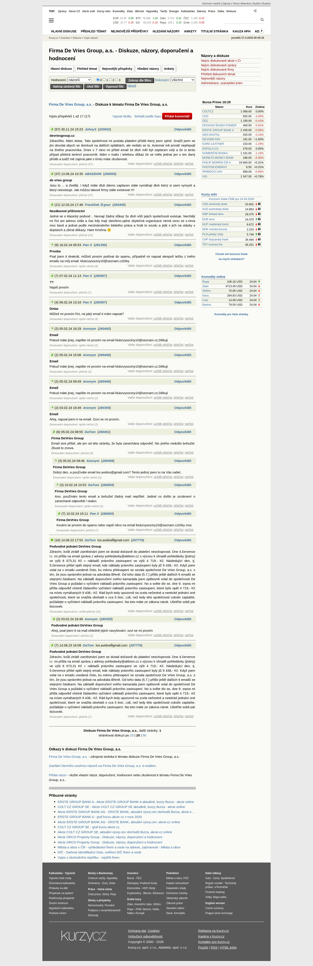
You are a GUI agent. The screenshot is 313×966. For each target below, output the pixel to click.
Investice (65, 38)
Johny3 (90, 129)
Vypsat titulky (122, 116)
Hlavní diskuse (61, 68)
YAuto (236, 3)
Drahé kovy (134, 899)
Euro (105, 883)
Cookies (154, 931)
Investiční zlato (143, 904)
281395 (100, 245)
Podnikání (172, 873)
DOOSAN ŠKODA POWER (219, 125)
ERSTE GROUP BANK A (218, 130)
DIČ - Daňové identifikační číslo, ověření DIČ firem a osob (99, 852)
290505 (109, 174)
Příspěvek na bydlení (61, 893)
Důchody (93, 915)
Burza (130, 878)
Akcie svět (88, 11)
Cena (216, 878)
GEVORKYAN (211, 139)
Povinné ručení (57, 913)
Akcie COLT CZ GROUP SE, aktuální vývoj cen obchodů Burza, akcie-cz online (115, 832)
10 (132, 735)
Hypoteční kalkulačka (61, 908)
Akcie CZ (74, 11)
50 (144, 735)
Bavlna (206, 304)
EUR (115, 18)
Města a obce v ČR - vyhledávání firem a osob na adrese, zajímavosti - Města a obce (119, 847)
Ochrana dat (137, 931)
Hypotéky (152, 11)
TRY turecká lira (212, 244)
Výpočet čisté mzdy (60, 878)
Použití (203, 947)
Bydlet (256, 3)
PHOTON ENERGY (214, 167)
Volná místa (104, 889)
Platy (113, 894)
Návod (131, 85)
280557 (100, 276)
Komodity (119, 11)
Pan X (87, 245)
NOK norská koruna (214, 229)
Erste (187, 22)
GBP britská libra (212, 214)
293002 (104, 129)
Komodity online (213, 276)
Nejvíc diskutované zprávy (218, 65)
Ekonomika (133, 888)
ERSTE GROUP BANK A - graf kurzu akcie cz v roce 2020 (100, 817)
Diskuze (231, 11)
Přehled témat (87, 68)
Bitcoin (139, 11)
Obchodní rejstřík (211, 3)
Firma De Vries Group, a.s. (70, 104)
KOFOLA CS (210, 148)
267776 (137, 540)
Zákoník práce (174, 903)
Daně (169, 913)
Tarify (163, 11)
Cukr (205, 300)
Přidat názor (58, 775)
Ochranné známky (176, 893)
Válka (220, 11)
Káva (205, 295)
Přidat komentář (177, 116)
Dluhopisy (132, 883)
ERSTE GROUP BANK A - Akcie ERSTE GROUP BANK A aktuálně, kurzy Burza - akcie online (126, 802)
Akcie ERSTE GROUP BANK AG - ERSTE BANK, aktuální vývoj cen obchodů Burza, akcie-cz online (127, 812)
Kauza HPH (241, 31)
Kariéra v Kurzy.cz (211, 936)
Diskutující (162, 80)
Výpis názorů (91, 38)
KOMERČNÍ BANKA (215, 153)
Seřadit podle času (147, 116)
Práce (211, 11)
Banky (92, 873)
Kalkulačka (188, 11)
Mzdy (152, 888)
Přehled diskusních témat (218, 74)
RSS (214, 947)
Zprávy (62, 11)
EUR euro (208, 219)
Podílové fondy (148, 883)
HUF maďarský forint (215, 224)
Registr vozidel (214, 883)
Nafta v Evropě (135, 913)
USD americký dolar (215, 204)
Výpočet (70, 873)
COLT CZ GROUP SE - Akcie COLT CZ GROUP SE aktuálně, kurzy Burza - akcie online (121, 807)
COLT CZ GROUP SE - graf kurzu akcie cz (88, 827)
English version (215, 903)
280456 (104, 355)
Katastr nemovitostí (177, 883)
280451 (103, 432)
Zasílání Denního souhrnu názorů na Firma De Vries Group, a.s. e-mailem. (103, 766)
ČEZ (205, 120)
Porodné (110, 905)
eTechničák (221, 887)
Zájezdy (226, 3)
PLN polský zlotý (212, 234)
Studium (266, 3)
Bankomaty (106, 873)
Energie (174, 11)
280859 (107, 485)
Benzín (147, 909)
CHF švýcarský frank (215, 239)
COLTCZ (207, 111)
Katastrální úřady (176, 888)
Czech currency (214, 908)
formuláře (179, 913)
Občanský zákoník (177, 898)
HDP (145, 888)
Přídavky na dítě (58, 888)
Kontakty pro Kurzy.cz (214, 942)
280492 (104, 328)
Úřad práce (94, 894)
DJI (138, 22)
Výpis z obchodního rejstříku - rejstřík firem (88, 857)
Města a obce (174, 878)
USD (115, 22)
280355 (104, 408)
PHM (139, 909)
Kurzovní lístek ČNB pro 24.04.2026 (231, 199)
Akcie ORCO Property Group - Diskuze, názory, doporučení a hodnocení (110, 837)
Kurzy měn (209, 194)
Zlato (205, 286)
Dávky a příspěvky (99, 900)
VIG (204, 176)
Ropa (205, 281)
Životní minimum (58, 903)
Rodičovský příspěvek (61, 898)
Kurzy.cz (53, 38)
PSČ (186, 878)
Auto (208, 878)
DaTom (90, 432)
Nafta (156, 909)
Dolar (112, 883)
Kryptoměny (134, 893)
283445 (119, 205)
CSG (205, 116)
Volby (208, 897)
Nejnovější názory (213, 78)
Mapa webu (219, 897)
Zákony (201, 11)
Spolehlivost (228, 878)
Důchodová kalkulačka (62, 883)
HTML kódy (228, 947)
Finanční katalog (215, 892)
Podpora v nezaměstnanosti (104, 910)
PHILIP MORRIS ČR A (216, 162)
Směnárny (94, 883)
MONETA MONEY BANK (218, 157)
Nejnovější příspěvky (117, 68)
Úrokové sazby (96, 878)
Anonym (89, 328)
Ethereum (158, 893)
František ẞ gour (98, 205)
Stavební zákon (175, 908)
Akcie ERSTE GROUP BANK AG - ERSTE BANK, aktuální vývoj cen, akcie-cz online (119, 822)
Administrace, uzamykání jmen (222, 83)
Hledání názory (148, 68)
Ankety (169, 68)
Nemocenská (95, 905)
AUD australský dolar (215, 209)
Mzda (105, 894)
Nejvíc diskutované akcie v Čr (221, 60)
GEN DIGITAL (211, 134)
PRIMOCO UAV (212, 171)
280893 (107, 513)
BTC (138, 18)
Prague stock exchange (219, 913)
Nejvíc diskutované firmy (217, 69)
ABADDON (93, 174)
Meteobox (246, 3)
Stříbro (206, 290)
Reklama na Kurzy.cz (213, 931)
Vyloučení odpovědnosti (145, 936)
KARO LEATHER (213, 143)
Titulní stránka (214, 31)
